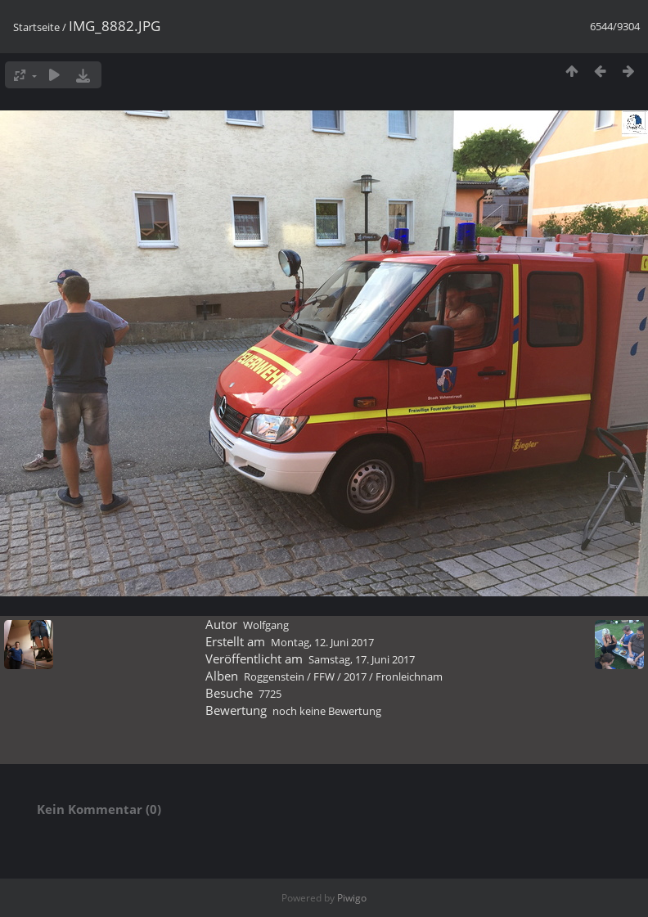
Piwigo (352, 898)
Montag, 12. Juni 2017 (322, 642)
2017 (355, 676)
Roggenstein (274, 676)
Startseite (36, 27)
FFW (324, 676)
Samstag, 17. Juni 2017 (361, 659)
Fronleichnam (409, 676)
